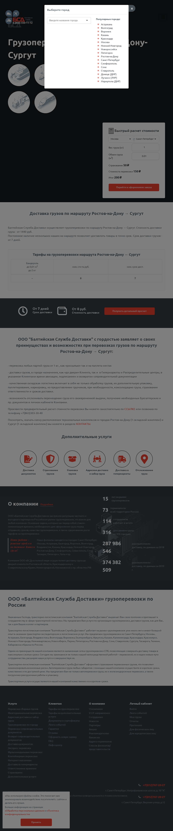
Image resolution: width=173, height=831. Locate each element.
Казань (105, 34)
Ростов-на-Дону (109, 56)
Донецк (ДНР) (109, 74)
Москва (105, 42)
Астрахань (106, 24)
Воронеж (106, 31)
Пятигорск (107, 52)
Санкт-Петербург (110, 59)
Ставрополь (107, 70)
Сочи (103, 66)
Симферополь (109, 63)
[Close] (132, 8)
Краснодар (107, 38)
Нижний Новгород (111, 45)
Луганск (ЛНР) (109, 77)
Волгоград (107, 27)
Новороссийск (109, 49)
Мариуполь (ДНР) (110, 81)
